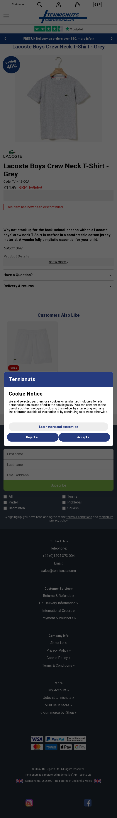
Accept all (84, 437)
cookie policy (64, 405)
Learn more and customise (58, 427)
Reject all (32, 437)
